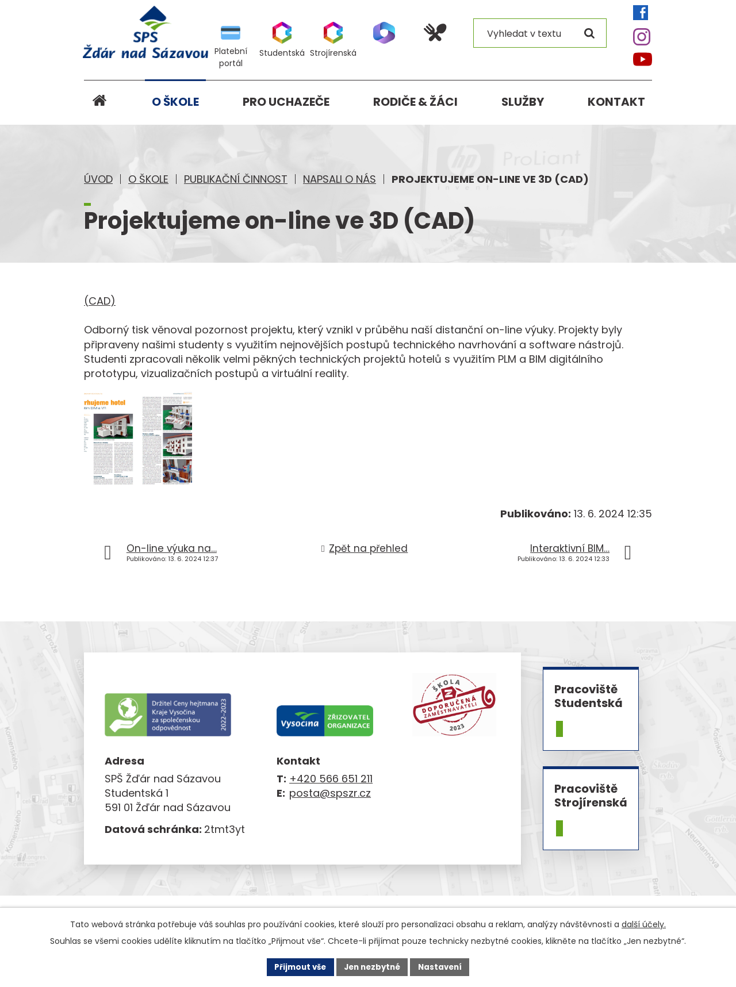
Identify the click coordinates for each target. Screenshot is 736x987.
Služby (522, 102)
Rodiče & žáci (415, 102)
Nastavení (444, 966)
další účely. (644, 924)
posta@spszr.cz (330, 808)
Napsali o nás (339, 179)
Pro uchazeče (286, 102)
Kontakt (616, 102)
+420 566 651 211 (331, 794)
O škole (148, 179)
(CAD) (100, 301)
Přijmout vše (296, 966)
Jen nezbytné (372, 966)
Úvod (98, 179)
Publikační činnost (236, 179)
